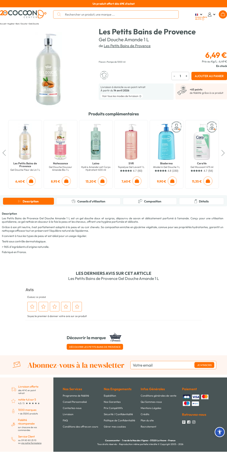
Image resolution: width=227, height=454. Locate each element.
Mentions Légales (151, 408)
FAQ (65, 420)
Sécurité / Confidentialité (118, 414)
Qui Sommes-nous (151, 402)
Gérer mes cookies (115, 426)
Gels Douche (34, 24)
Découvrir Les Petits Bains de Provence (95, 346)
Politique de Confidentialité (119, 420)
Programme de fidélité (76, 395)
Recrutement (148, 426)
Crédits (145, 414)
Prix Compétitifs (113, 408)
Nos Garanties (112, 402)
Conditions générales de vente (158, 395)
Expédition (110, 395)
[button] (220, 432)
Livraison (68, 414)
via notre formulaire (31, 443)
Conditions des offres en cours (80, 426)
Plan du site (147, 420)
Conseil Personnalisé (75, 402)
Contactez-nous (72, 408)
